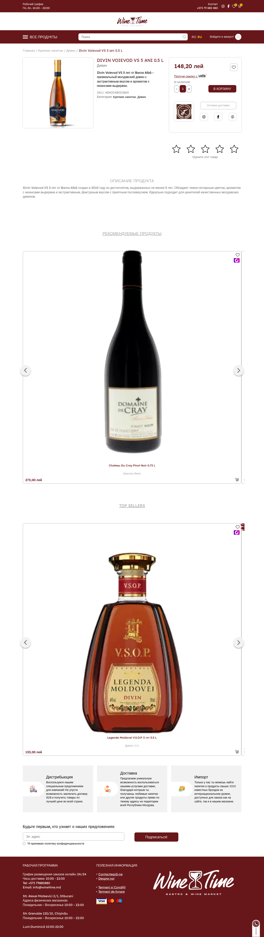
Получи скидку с (190, 76)
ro (194, 37)
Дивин (75, 50)
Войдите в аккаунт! (225, 37)
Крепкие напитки (53, 50)
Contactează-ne (110, 874)
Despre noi (106, 878)
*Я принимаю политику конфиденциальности (55, 843)
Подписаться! (156, 837)
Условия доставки (218, 105)
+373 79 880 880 (207, 8)
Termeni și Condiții (111, 887)
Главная (29, 50)
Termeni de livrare (111, 891)
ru (199, 37)
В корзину (222, 89)
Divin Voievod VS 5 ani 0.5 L (107, 50)
